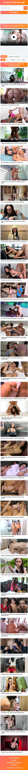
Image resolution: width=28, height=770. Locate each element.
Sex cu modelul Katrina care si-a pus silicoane (12, 202)
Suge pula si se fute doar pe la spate (10, 105)
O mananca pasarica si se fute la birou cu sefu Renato (12, 497)
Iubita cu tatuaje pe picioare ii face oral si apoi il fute (14, 555)
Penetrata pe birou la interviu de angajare (11, 280)
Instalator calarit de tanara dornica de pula (11, 674)
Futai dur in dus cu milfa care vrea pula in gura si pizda (13, 182)
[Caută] (25, 8)
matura (23, 59)
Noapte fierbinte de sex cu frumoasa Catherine (12, 517)
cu (7, 59)
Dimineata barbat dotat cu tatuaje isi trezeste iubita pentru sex (13, 338)
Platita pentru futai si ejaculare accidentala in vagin (13, 574)
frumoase (13, 59)
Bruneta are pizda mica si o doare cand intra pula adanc (13, 458)
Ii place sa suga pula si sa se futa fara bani (11, 693)
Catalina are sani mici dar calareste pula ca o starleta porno (12, 358)
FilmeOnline (14, 2)
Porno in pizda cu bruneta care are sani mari (12, 162)
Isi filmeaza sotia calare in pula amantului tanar (12, 712)
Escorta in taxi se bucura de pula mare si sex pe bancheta (13, 594)
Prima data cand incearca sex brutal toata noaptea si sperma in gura (14, 615)
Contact (14, 765)
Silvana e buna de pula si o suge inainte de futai (13, 438)
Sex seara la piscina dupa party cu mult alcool (12, 318)
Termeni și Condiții (14, 762)
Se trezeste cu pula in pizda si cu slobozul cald (12, 477)
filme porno (14, 758)
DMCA (14, 760)
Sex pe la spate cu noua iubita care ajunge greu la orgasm (13, 85)
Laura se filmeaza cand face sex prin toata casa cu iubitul (13, 732)
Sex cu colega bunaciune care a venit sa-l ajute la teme (13, 222)
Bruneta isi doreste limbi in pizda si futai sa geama (13, 260)
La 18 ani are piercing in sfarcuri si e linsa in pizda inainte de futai (13, 379)
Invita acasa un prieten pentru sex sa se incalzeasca (14, 241)
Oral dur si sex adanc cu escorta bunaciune (12, 752)
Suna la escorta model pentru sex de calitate (12, 655)
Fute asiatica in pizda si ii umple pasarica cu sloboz (13, 398)
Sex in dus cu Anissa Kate (7, 536)
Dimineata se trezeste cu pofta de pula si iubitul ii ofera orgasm (13, 635)
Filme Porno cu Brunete (14, 56)
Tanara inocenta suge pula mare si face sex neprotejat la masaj (11, 418)
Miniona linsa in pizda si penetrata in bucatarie (12, 299)
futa (18, 59)
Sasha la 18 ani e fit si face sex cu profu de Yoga (13, 124)
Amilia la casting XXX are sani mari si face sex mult (13, 143)
